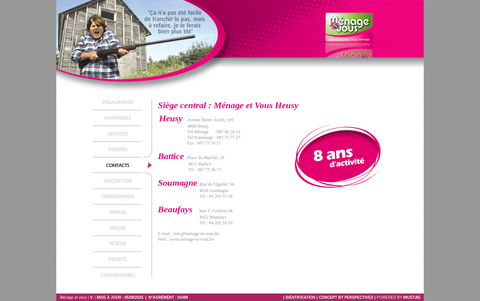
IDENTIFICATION (300, 297)
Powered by (400, 297)
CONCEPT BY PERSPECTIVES (346, 297)
